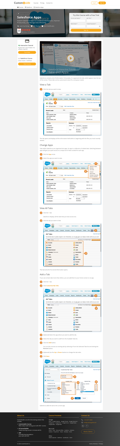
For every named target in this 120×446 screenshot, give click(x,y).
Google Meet (59, 424)
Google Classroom (73, 421)
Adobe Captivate (52, 437)
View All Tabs (46, 208)
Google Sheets (73, 423)
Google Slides (52, 424)
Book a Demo (88, 431)
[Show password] (100, 26)
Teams (61, 431)
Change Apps (46, 145)
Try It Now (27, 52)
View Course (27, 64)
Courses (36, 3)
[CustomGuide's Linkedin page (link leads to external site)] (82, 425)
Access (50, 430)
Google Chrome (64, 421)
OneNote (72, 430)
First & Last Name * (76, 18)
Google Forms (65, 423)
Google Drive (58, 423)
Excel (54, 430)
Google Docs (51, 423)
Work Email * (74, 23)
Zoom (71, 437)
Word (70, 431)
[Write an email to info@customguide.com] (92, 422)
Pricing (42, 3)
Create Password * (91, 23)
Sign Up (102, 3)
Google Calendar (56, 421)
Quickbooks (65, 437)
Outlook (50, 431)
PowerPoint (56, 431)
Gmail (50, 421)
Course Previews (55, 415)
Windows (66, 431)
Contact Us (49, 3)
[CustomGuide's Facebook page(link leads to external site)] (86, 425)
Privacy (101, 443)
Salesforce (29, 7)
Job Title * (89, 18)
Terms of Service (93, 443)
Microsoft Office (59, 430)
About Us (20, 415)
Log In (94, 3)
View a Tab (45, 84)
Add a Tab (45, 274)
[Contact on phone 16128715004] (92, 420)
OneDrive (66, 430)
